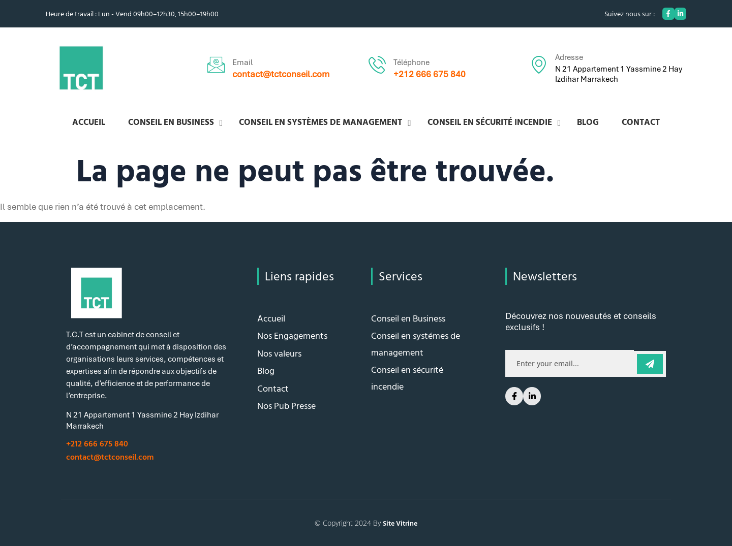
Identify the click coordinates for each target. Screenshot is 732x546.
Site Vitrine (400, 523)
